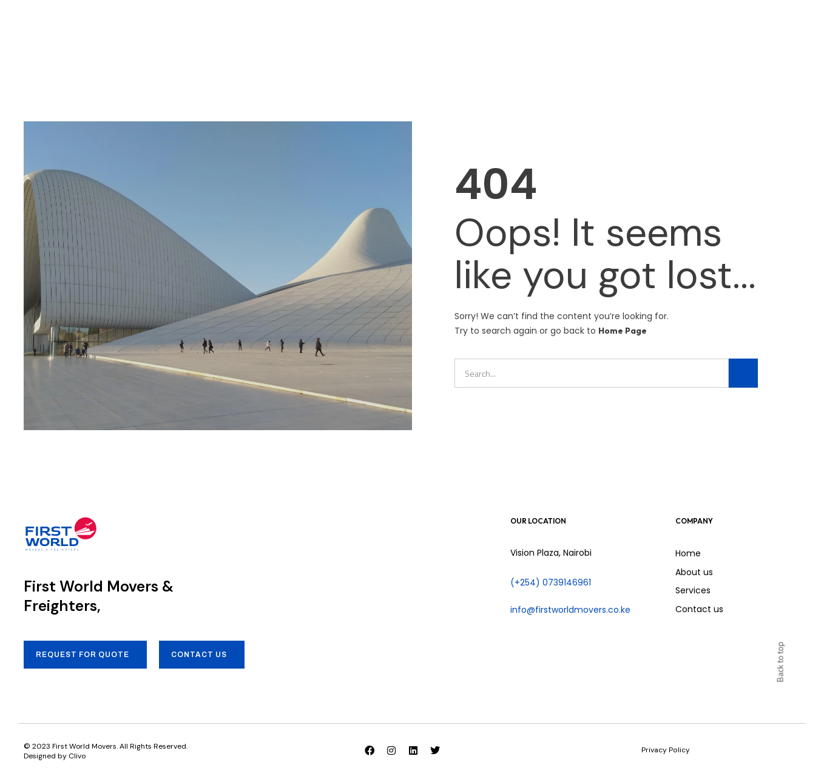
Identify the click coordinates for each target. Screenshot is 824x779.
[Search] (743, 373)
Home (222, 24)
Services (339, 24)
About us (276, 24)
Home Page (622, 330)
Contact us (406, 24)
